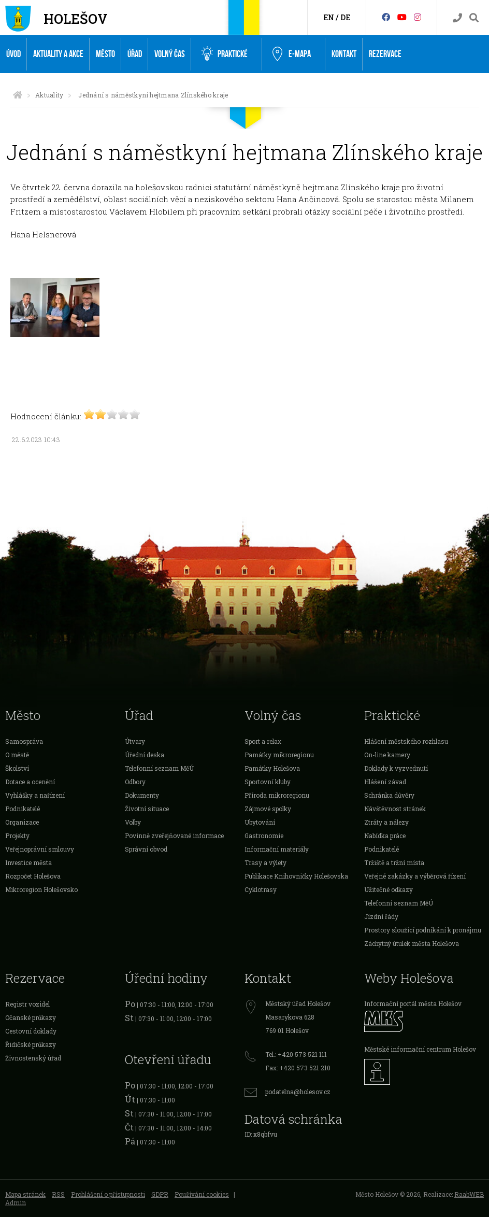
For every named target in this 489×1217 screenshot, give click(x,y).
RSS (58, 1194)
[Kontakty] (457, 17)
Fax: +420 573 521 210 (297, 1068)
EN (328, 17)
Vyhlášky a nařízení (35, 795)
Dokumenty (142, 795)
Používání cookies (202, 1194)
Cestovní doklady (30, 1031)
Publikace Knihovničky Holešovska (296, 876)
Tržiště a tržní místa (394, 862)
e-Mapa (291, 54)
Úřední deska (144, 755)
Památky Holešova (272, 768)
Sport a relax (262, 741)
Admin (15, 1202)
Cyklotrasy (260, 889)
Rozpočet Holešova (33, 876)
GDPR (159, 1194)
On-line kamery (387, 755)
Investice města (28, 862)
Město (105, 54)
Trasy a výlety (265, 862)
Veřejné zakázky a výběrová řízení (415, 876)
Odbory (135, 781)
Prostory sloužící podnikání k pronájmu (422, 930)
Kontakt (344, 54)
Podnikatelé (22, 808)
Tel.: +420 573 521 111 (296, 1054)
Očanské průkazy (30, 1017)
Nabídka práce (385, 835)
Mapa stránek (25, 1194)
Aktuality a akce (58, 54)
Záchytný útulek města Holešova (411, 943)
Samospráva (24, 741)
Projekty (17, 835)
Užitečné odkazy (388, 889)
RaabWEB (469, 1194)
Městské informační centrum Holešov (420, 1049)
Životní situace (147, 808)
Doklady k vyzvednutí (396, 768)
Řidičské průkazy (30, 1044)
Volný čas (169, 54)
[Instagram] (417, 16)
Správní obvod (146, 849)
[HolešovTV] (402, 16)
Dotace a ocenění (30, 781)
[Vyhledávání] (474, 17)
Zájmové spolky (267, 808)
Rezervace (385, 54)
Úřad (134, 54)
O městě (17, 755)
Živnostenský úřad (33, 1058)
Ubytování (259, 822)
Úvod (13, 54)
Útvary (135, 741)
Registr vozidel (27, 1004)
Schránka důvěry (389, 795)
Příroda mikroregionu (276, 795)
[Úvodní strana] (17, 95)
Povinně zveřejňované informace (174, 835)
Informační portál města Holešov (413, 1003)
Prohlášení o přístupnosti (108, 1194)
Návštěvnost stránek (395, 808)
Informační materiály (276, 849)
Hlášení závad (385, 781)
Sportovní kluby (267, 781)
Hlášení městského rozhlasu (406, 741)
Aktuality (49, 95)
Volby (133, 822)
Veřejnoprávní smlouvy (39, 849)
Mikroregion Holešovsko (41, 889)
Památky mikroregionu (279, 755)
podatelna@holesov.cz (297, 1091)
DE (345, 17)
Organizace (22, 822)
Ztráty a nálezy (386, 822)
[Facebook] (386, 16)
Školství (17, 768)
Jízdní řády (381, 916)
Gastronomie (263, 835)
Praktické (225, 54)
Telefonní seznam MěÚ (159, 768)
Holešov (76, 18)
